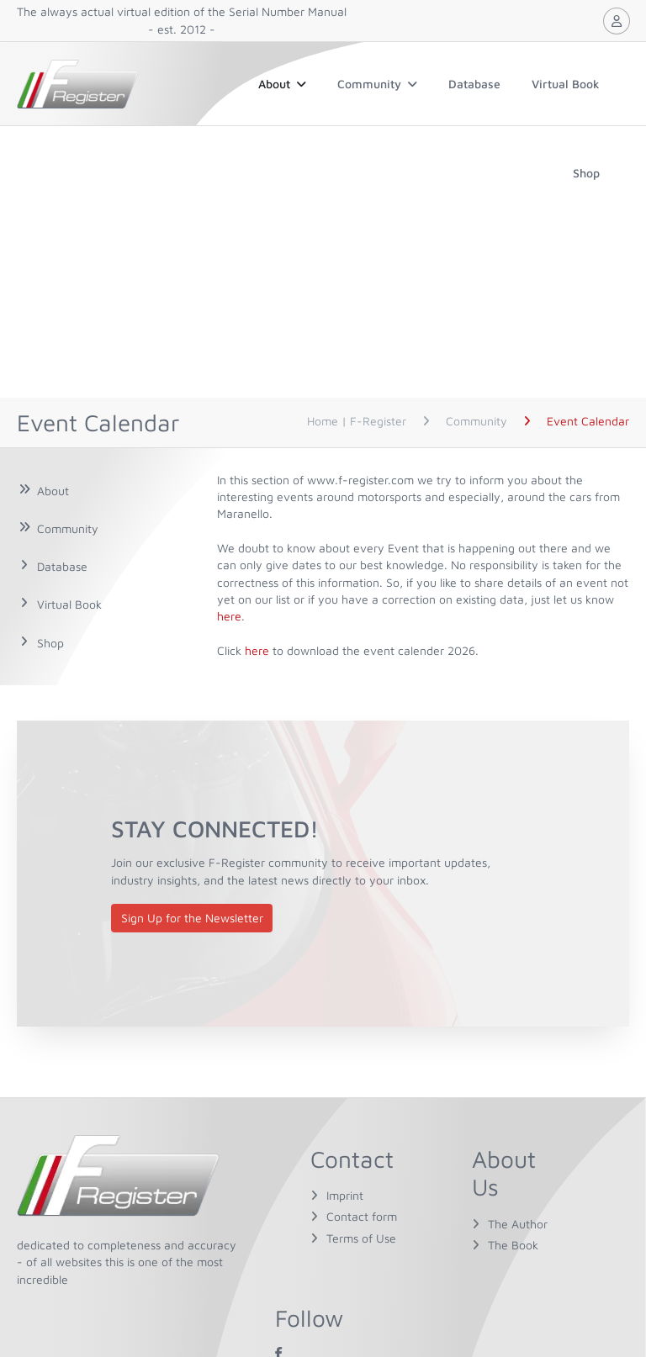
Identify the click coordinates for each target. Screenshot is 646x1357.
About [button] (282, 84)
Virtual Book (566, 84)
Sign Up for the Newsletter (192, 918)
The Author (518, 1224)
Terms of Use (361, 1238)
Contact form (361, 1216)
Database (474, 84)
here (229, 616)
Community (377, 84)
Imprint (344, 1195)
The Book (513, 1245)
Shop (586, 173)
